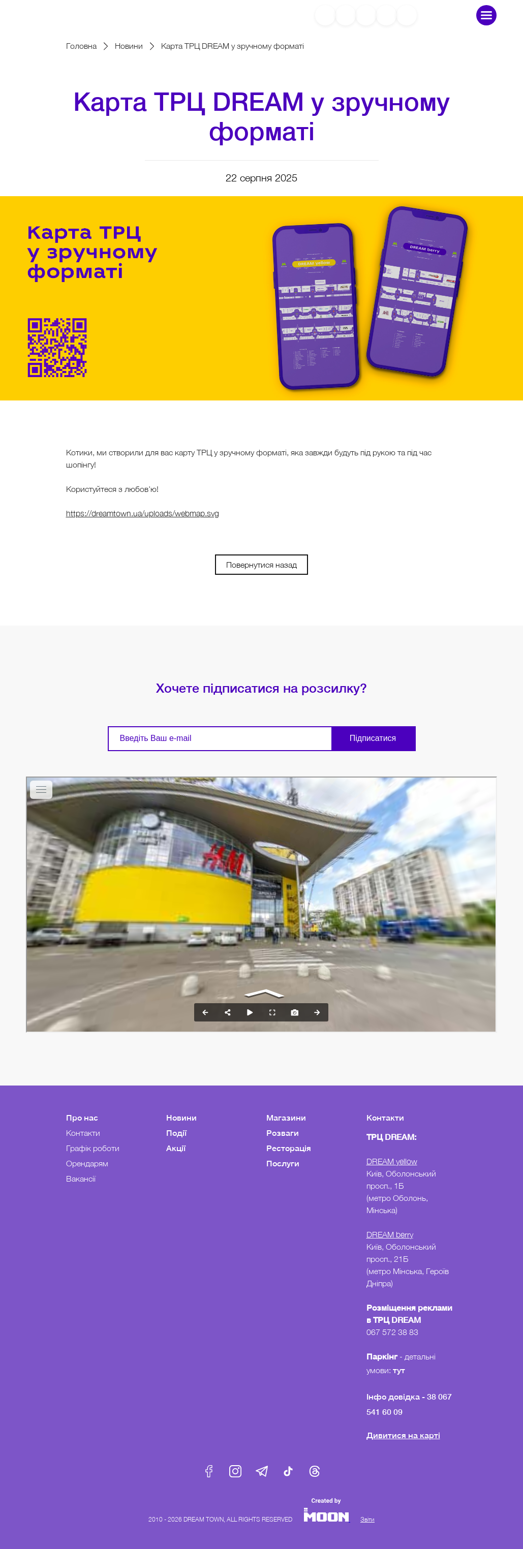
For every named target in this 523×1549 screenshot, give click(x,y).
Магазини (286, 1117)
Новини (129, 45)
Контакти (83, 1132)
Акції (176, 1148)
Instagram (235, 1471)
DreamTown (69, 15)
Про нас (82, 1117)
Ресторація (288, 1148)
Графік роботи (92, 1148)
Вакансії (81, 1178)
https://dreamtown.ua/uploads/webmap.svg (142, 513)
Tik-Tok (288, 1471)
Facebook (209, 1471)
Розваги (282, 1132)
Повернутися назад (261, 564)
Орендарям (87, 1163)
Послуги (282, 1163)
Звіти (367, 1519)
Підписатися (373, 738)
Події (176, 1132)
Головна (81, 45)
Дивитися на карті (403, 1435)
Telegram (261, 1471)
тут (400, 1370)
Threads (314, 1471)
